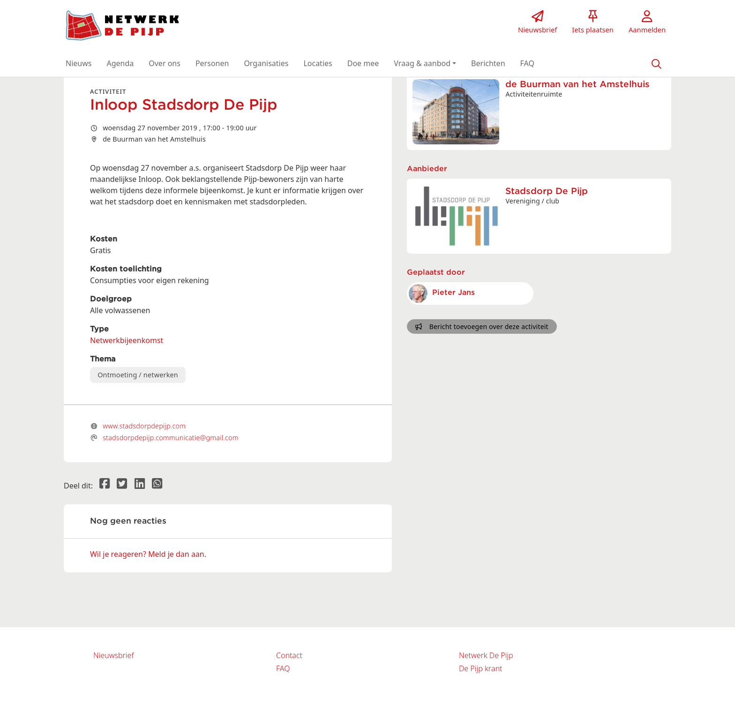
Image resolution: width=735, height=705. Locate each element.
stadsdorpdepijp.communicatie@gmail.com (171, 437)
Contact (289, 655)
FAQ (283, 668)
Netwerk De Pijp (486, 655)
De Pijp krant (480, 668)
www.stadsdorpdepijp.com (144, 425)
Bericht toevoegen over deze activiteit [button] (481, 326)
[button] (78, 63)
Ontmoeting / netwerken (138, 374)
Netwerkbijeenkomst (126, 340)
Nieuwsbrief (113, 655)
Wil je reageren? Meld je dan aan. (148, 554)
